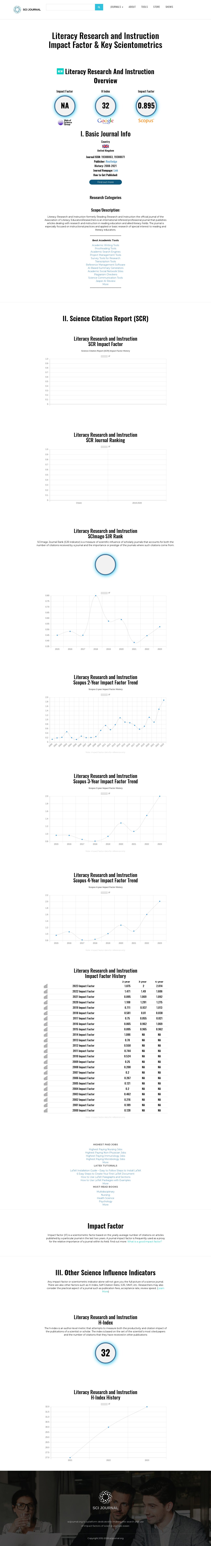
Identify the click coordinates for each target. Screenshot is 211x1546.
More (105, 284)
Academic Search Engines (105, 251)
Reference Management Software (105, 264)
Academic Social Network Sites (105, 271)
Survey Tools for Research (105, 258)
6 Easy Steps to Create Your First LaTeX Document (105, 1173)
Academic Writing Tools (105, 245)
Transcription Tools (105, 261)
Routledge (111, 161)
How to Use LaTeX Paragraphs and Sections (105, 1177)
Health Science (105, 1198)
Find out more (105, 182)
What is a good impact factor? (144, 1241)
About (132, 6)
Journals (116, 6)
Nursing (105, 1194)
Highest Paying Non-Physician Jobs (105, 1152)
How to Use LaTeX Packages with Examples (105, 1180)
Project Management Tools (105, 255)
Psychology (105, 1201)
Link (116, 170)
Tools (144, 6)
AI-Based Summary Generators (105, 268)
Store (156, 6)
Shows (169, 6)
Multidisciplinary (106, 1191)
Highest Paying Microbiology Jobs (105, 1159)
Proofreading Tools (105, 248)
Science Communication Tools (105, 277)
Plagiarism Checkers (105, 274)
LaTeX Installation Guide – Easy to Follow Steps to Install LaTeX (105, 1170)
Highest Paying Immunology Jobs (105, 1155)
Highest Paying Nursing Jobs (105, 1149)
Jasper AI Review (105, 281)
